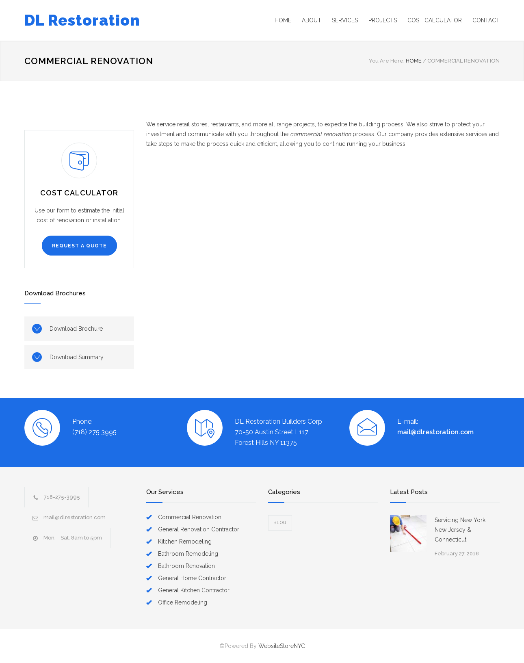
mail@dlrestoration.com (435, 432)
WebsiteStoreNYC (281, 646)
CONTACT (486, 20)
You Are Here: (387, 61)
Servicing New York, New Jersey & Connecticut (461, 530)
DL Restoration (82, 20)
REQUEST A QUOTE (79, 246)
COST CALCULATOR (434, 20)
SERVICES (345, 20)
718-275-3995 (62, 497)
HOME (283, 20)
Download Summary (77, 357)
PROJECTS (382, 20)
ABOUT (311, 20)
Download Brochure (76, 328)
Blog (280, 522)
